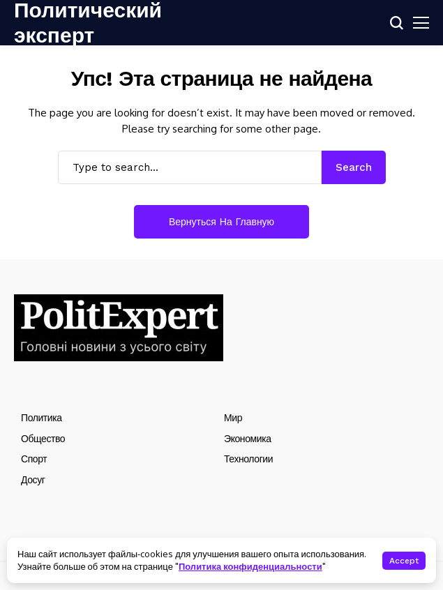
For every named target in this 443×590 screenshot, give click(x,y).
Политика (41, 417)
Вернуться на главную (221, 221)
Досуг (33, 479)
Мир (233, 417)
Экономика (247, 438)
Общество (43, 438)
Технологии (248, 458)
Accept (404, 561)
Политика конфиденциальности (250, 566)
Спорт (34, 458)
